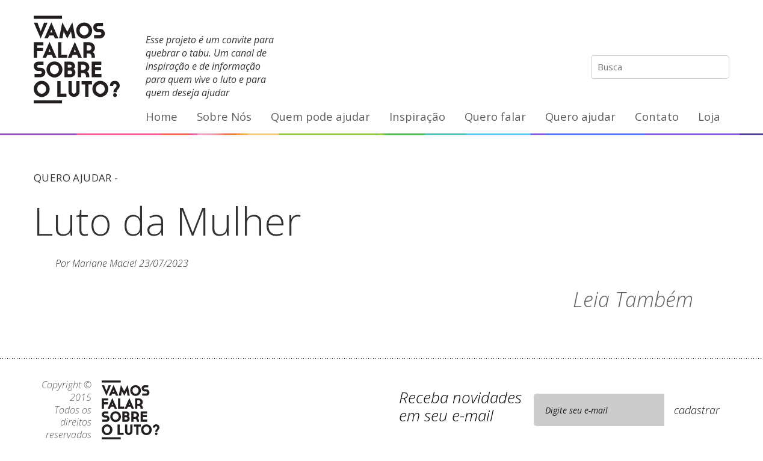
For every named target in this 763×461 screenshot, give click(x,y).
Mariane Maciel (104, 263)
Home (162, 116)
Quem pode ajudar (320, 116)
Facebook (669, 33)
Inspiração (417, 116)
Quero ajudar (580, 116)
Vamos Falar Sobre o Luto (77, 59)
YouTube (694, 33)
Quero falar (495, 116)
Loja (709, 116)
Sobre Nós (224, 116)
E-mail (719, 33)
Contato (657, 116)
